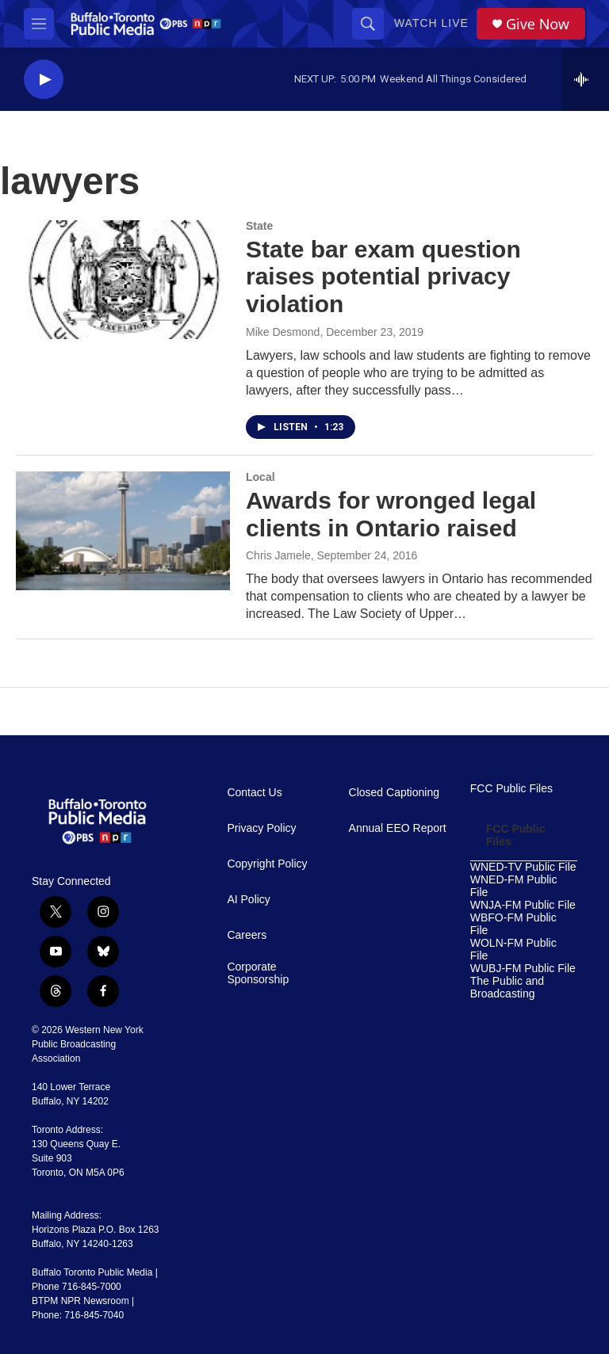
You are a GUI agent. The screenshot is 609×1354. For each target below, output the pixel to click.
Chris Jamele (278, 555)
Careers (246, 935)
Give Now (537, 24)
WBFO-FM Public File (513, 924)
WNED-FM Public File (513, 886)
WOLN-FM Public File (513, 949)
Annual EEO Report (397, 828)
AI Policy (248, 900)
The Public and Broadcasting (507, 987)
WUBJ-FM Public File (523, 968)
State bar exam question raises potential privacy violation (383, 277)
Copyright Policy (267, 864)
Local (260, 477)
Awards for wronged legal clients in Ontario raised (391, 514)
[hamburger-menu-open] (39, 24)
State (259, 225)
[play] (43, 80)
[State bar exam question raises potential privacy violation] (123, 279)
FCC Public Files (511, 789)
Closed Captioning (394, 793)
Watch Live (431, 23)
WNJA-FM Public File (523, 905)
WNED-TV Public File (523, 867)
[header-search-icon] (368, 24)
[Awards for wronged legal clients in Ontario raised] (123, 530)
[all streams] (585, 79)
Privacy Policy (261, 828)
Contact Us (254, 793)
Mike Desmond (283, 332)
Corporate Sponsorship (258, 973)
